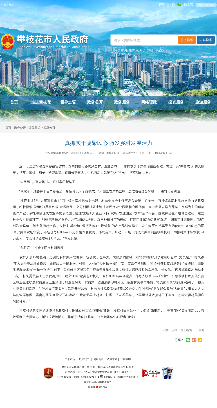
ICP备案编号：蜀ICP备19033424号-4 (78, 377)
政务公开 (95, 102)
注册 (3, 4)
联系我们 (84, 359)
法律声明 (126, 359)
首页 (14, 102)
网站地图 (98, 359)
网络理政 (149, 102)
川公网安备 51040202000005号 (119, 377)
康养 (132, 50)
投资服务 (176, 102)
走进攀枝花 (41, 102)
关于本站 (70, 359)
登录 (11, 4)
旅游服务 (203, 102)
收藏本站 (112, 359)
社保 (157, 50)
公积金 (141, 50)
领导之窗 (68, 102)
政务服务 (122, 102)
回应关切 (34, 127)
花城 (150, 50)
